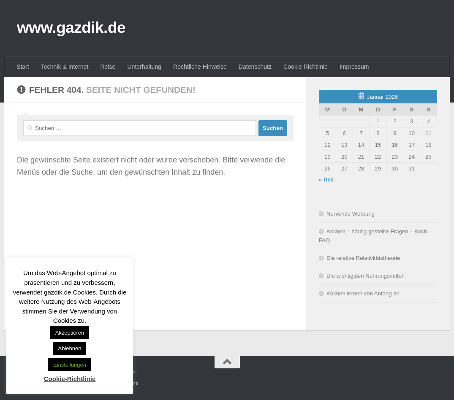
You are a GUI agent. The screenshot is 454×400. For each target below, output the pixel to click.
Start (22, 66)
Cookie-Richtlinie (70, 378)
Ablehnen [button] (70, 348)
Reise (107, 66)
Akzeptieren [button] (69, 333)
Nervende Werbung (350, 214)
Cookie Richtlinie (305, 66)
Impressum (354, 66)
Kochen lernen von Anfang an (363, 293)
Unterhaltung (144, 66)
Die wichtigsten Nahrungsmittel (364, 276)
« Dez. (327, 179)
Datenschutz (255, 66)
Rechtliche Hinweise (200, 66)
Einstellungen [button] (69, 365)
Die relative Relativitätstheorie (363, 258)
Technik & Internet (65, 66)
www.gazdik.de (71, 27)
